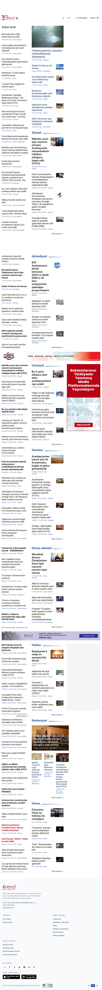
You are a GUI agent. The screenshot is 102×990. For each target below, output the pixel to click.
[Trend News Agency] (9, 887)
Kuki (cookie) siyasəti (10, 954)
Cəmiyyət (38, 365)
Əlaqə (55, 925)
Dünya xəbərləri (42, 548)
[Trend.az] (10, 17)
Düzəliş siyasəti (58, 932)
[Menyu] (94, 18)
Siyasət (36, 132)
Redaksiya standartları (60, 929)
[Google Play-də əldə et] (28, 977)
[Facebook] (10, 967)
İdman (36, 803)
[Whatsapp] (5, 967)
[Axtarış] (63, 18)
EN (89, 985)
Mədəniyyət (39, 720)
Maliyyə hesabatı (58, 935)
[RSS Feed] (34, 967)
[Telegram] (24, 967)
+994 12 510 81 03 (8, 905)
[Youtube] (19, 967)
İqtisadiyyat (39, 256)
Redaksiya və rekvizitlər (61, 922)
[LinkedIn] (29, 967)
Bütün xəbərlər (57, 234)
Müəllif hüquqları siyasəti (11, 951)
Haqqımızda (57, 919)
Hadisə (36, 645)
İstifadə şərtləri (8, 945)
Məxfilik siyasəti (8, 948)
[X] (14, 967)
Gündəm (37, 450)
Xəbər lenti (9, 27)
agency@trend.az (8, 907)
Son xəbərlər (7, 919)
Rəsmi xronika (7, 922)
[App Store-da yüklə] (11, 977)
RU (97, 985)
